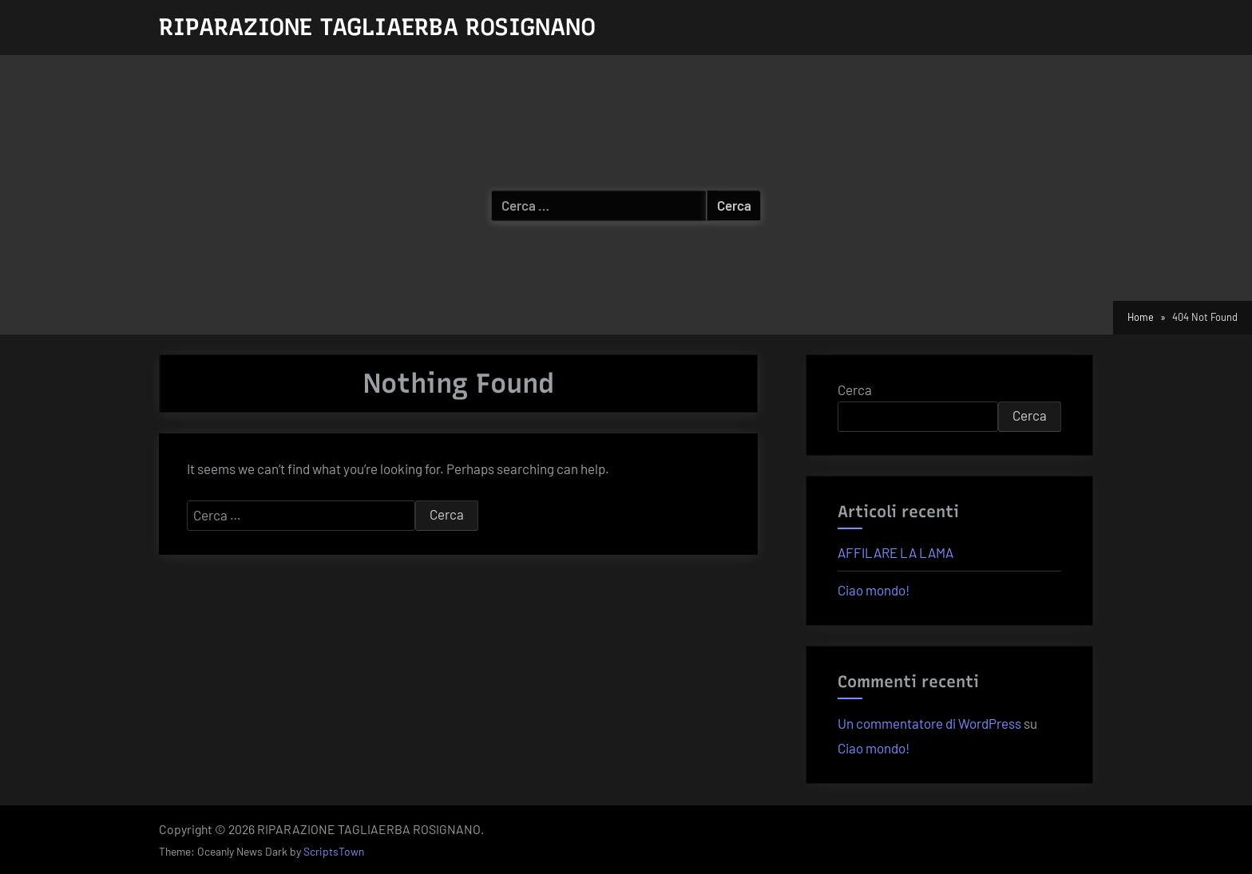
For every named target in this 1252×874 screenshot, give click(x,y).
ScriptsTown (333, 851)
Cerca (855, 389)
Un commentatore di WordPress (929, 723)
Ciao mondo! (873, 590)
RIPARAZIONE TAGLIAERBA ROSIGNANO (377, 27)
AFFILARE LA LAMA (895, 552)
